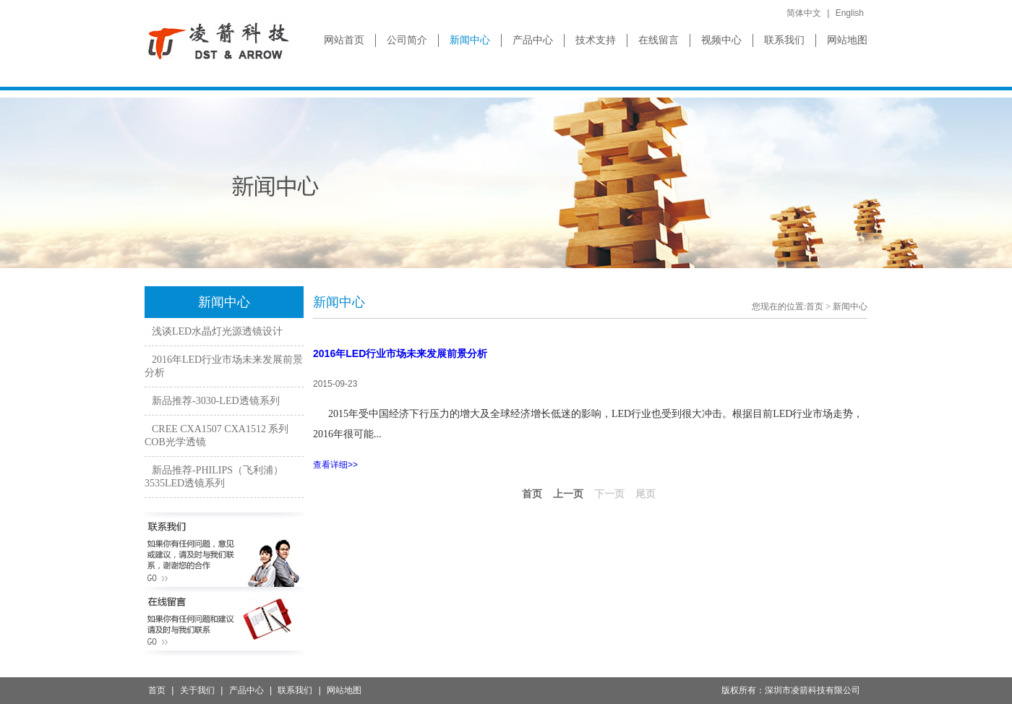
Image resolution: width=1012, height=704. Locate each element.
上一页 (568, 494)
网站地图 (847, 40)
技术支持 (595, 40)
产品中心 (533, 40)
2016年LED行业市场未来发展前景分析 (224, 366)
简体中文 (803, 13)
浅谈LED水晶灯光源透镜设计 (217, 331)
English (850, 13)
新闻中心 (470, 40)
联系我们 (784, 40)
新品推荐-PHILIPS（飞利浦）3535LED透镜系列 (214, 477)
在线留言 (658, 40)
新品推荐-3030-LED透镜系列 (216, 400)
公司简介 (407, 40)
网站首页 (344, 40)
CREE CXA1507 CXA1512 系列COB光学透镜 (216, 435)
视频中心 (721, 40)
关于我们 (197, 690)
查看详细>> (335, 465)
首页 (814, 306)
